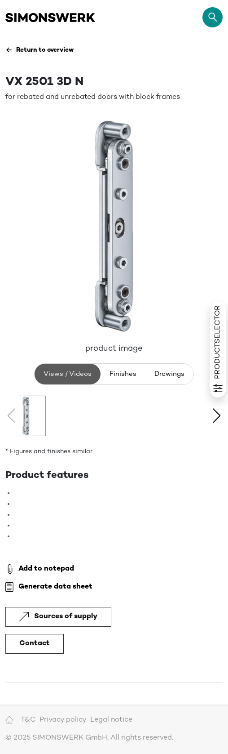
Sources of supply (58, 616)
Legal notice (111, 720)
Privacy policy (63, 720)
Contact (34, 643)
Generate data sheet (48, 587)
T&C (28, 720)
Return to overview (39, 50)
